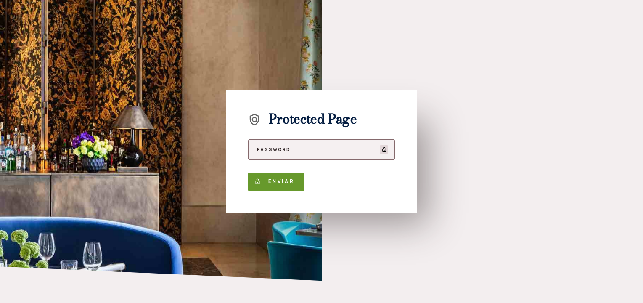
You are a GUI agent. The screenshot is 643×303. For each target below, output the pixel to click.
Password (274, 149)
